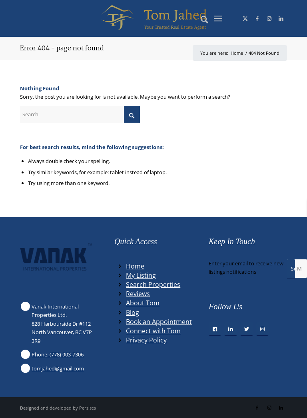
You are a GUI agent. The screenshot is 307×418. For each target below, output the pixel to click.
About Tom (142, 303)
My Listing (141, 275)
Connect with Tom (153, 330)
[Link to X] (245, 18)
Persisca (87, 408)
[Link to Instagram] (269, 18)
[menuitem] (200, 18)
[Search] (200, 18)
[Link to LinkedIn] (281, 18)
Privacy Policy (146, 340)
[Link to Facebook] (257, 18)
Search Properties (153, 284)
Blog (132, 312)
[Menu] (218, 18)
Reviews (138, 293)
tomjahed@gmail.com (58, 368)
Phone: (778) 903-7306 (58, 354)
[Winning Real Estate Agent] (154, 18)
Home (135, 266)
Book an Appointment (159, 321)
